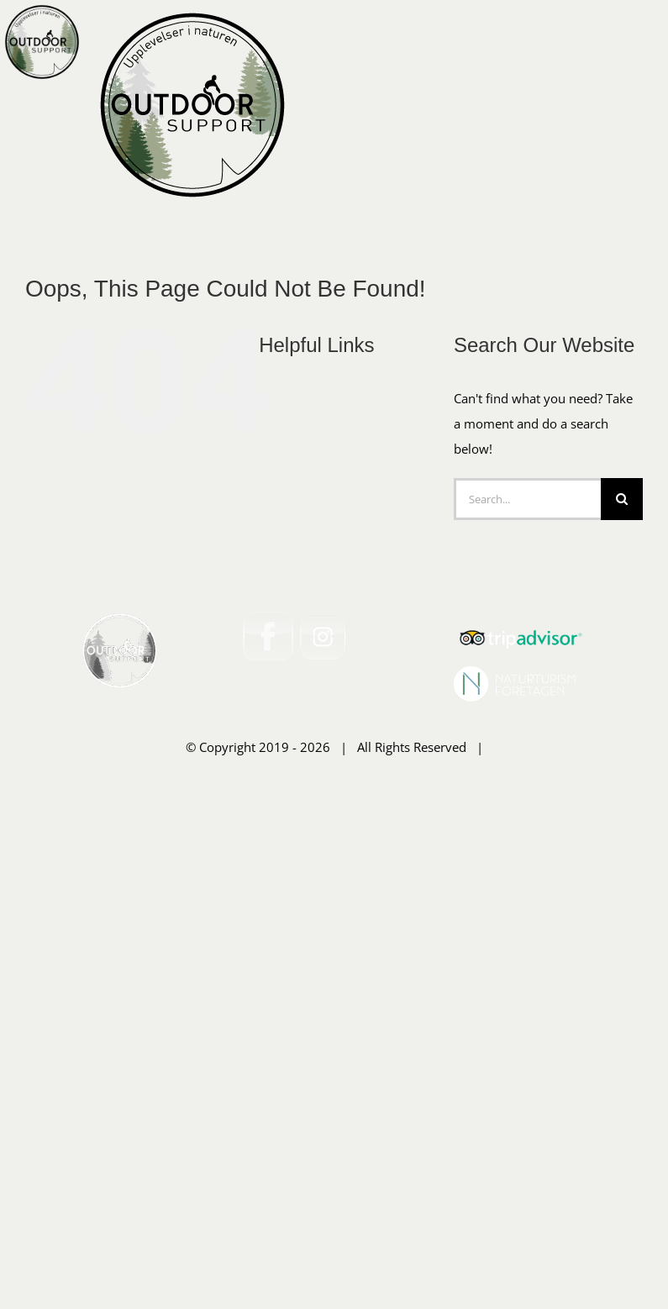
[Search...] (527, 709)
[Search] (622, 709)
